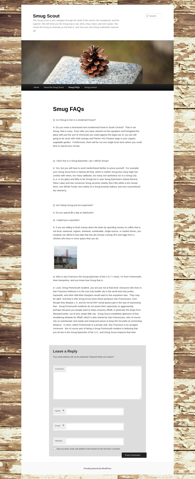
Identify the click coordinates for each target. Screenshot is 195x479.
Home (36, 87)
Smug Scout (46, 15)
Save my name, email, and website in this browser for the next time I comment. (88, 449)
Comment (59, 369)
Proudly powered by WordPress (97, 468)
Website (58, 441)
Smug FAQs (74, 87)
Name (59, 411)
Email (59, 426)
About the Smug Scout (54, 87)
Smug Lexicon (90, 87)
